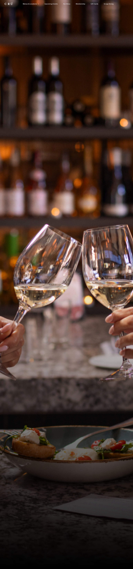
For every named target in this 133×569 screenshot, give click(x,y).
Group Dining (109, 4)
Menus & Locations (31, 4)
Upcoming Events (51, 4)
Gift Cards (94, 4)
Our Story (66, 4)
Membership (80, 4)
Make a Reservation (66, 296)
